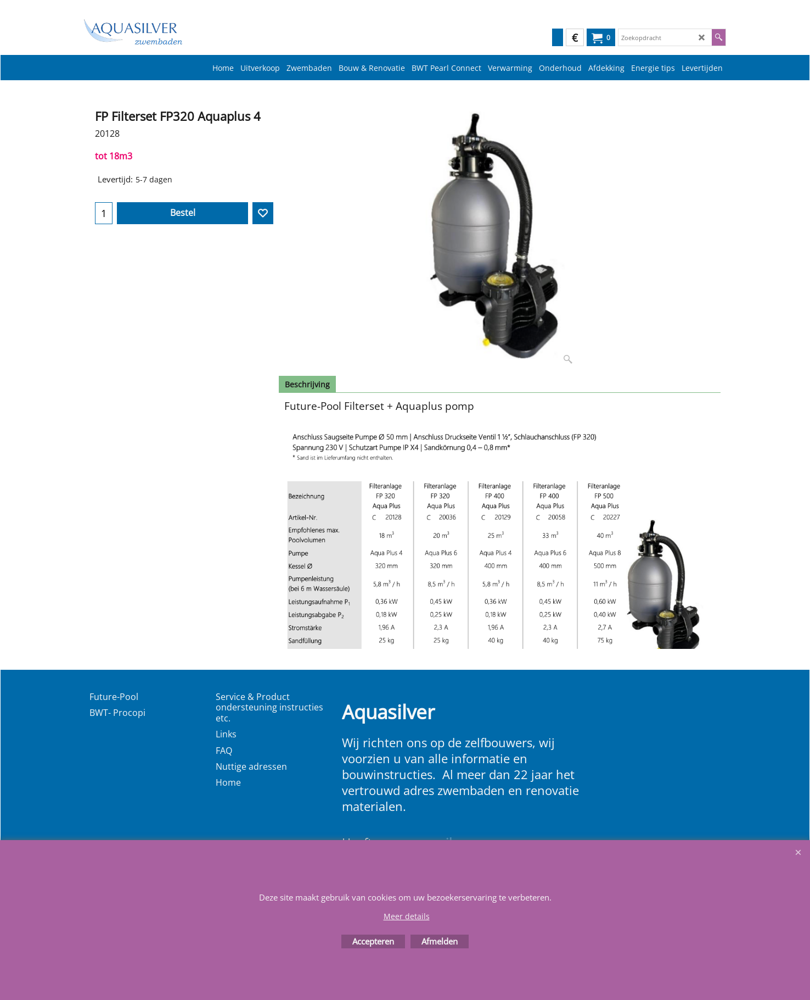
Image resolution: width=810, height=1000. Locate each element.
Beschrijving (307, 384)
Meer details (407, 916)
